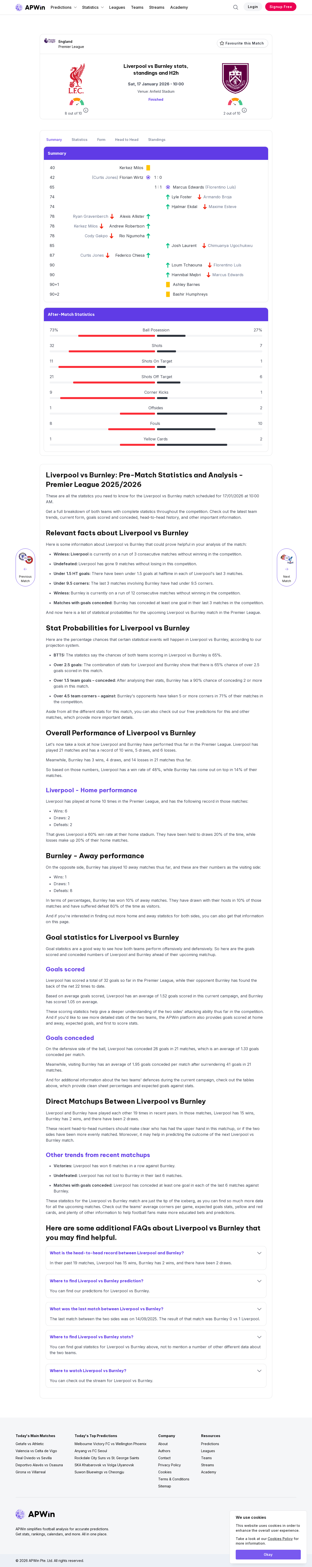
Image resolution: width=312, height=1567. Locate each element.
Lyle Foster (182, 196)
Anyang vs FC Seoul (91, 1451)
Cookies (165, 1472)
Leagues (117, 7)
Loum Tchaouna (187, 265)
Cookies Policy (280, 1539)
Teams (137, 7)
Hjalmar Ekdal (184, 206)
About (163, 1444)
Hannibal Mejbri (186, 274)
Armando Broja (217, 196)
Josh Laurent (184, 245)
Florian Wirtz (131, 177)
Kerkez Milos (131, 167)
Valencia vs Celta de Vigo (36, 1451)
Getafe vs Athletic (30, 1444)
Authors (164, 1451)
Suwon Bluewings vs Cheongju (99, 1472)
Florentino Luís (220, 187)
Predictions (64, 7)
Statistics (93, 7)
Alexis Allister (132, 216)
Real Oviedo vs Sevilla (34, 1458)
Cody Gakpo (96, 235)
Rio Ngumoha (132, 235)
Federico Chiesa (130, 255)
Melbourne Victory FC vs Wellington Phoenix (110, 1444)
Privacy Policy (169, 1465)
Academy (179, 7)
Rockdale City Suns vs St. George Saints (107, 1458)
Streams (156, 7)
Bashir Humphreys (190, 294)
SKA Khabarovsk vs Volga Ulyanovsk (104, 1465)
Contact (164, 1458)
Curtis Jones (105, 177)
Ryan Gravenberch (90, 216)
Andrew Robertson (127, 226)
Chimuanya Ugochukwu (230, 245)
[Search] (236, 7)
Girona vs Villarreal (31, 1472)
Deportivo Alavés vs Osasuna (39, 1465)
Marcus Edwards (189, 187)
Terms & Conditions (173, 1479)
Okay (268, 1554)
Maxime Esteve (222, 206)
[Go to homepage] (30, 7)
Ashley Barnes (186, 284)
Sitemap (164, 1486)
